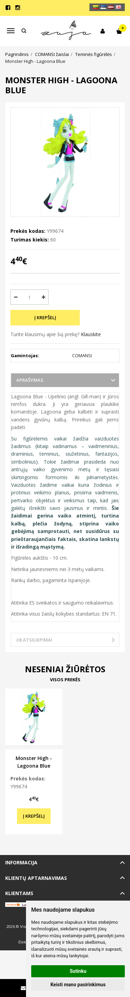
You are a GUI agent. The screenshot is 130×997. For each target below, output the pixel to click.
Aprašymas (29, 380)
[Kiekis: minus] (15, 297)
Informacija (21, 862)
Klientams (19, 893)
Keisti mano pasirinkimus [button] (77, 984)
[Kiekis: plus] (43, 297)
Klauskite (91, 334)
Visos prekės (65, 679)
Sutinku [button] (78, 971)
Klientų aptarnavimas (36, 878)
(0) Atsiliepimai (34, 640)
